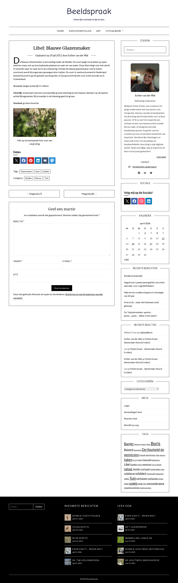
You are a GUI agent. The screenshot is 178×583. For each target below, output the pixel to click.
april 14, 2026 (77, 530)
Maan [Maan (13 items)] (140, 465)
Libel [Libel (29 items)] (127, 464)
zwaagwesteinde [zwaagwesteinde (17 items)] (131, 487)
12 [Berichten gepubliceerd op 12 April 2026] (163, 238)
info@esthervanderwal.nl (144, 166)
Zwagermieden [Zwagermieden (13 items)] (145, 488)
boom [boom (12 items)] (148, 444)
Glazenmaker (26, 171)
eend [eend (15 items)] (148, 455)
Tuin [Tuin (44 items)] (132, 478)
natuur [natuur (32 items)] (128, 469)
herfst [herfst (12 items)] (135, 460)
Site (15, 274)
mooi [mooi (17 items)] (159, 464)
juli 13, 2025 (130, 530)
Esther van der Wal (78, 55)
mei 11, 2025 (130, 563)
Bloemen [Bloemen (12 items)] (137, 444)
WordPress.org (131, 425)
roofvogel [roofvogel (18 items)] (145, 469)
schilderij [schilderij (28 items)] (140, 473)
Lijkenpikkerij (146, 332)
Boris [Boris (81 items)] (155, 443)
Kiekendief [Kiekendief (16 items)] (146, 460)
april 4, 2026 (77, 552)
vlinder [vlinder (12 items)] (160, 479)
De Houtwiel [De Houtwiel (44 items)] (151, 449)
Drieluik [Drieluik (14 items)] (142, 455)
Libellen (46, 171)
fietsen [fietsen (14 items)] (153, 455)
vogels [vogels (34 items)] (133, 483)
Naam (18, 261)
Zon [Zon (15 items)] (144, 484)
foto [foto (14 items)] (157, 455)
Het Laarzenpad (136, 527)
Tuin (47, 178)
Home (60, 31)
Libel (37, 171)
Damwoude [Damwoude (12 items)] (137, 450)
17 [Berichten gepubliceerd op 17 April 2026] (151, 244)
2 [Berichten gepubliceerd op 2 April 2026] (145, 233)
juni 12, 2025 (130, 552)
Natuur (38, 178)
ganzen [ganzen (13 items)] (162, 455)
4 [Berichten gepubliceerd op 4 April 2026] (157, 233)
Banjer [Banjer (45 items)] (129, 444)
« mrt (126, 259)
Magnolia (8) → (89, 193)
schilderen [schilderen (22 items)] (129, 473)
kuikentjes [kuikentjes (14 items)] (156, 460)
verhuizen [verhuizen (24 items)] (141, 478)
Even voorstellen (80, 31)
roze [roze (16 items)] (162, 469)
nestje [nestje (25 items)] (136, 469)
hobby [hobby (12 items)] (140, 460)
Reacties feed (130, 418)
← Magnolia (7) (34, 193)
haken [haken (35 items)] (128, 459)
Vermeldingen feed (133, 412)
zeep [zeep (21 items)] (140, 483)
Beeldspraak (89, 11)
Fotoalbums (113, 31)
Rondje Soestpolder (133, 276)
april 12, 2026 (77, 541)
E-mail (67, 261)
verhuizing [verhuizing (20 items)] (153, 478)
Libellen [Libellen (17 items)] (133, 464)
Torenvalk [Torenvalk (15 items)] (151, 474)
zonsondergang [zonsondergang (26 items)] (155, 483)
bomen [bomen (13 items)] (143, 444)
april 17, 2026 (77, 519)
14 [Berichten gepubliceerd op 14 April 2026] (133, 244)
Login (126, 405)
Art (98, 31)
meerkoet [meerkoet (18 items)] (146, 464)
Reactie (18, 221)
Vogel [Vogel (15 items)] (126, 484)
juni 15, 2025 (130, 541)
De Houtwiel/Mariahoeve (142, 560)
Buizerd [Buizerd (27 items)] (128, 449)
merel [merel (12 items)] (154, 465)
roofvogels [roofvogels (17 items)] (155, 469)
